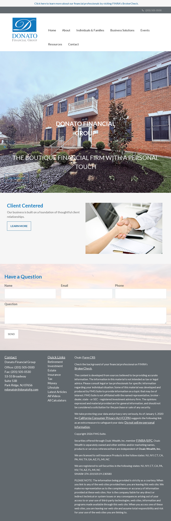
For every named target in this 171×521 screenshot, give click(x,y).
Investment (55, 366)
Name (8, 285)
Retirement (55, 362)
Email (64, 285)
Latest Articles (57, 392)
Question (11, 304)
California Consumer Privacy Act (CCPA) (105, 418)
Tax (50, 379)
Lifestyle (53, 387)
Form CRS (88, 357)
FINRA (140, 440)
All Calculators (57, 400)
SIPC (149, 440)
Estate (52, 370)
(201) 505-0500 (151, 10)
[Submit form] (11, 334)
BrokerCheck (83, 368)
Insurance (54, 374)
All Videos (54, 396)
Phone (119, 285)
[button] (66, 25)
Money (52, 383)
